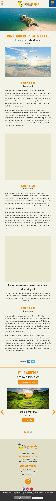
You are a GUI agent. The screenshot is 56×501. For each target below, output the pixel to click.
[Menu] (52, 3)
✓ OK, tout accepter (22, 498)
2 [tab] (28, 432)
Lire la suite (28, 420)
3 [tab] (31, 432)
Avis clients (30, 479)
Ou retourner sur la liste (28, 382)
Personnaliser (37, 498)
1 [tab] (25, 432)
